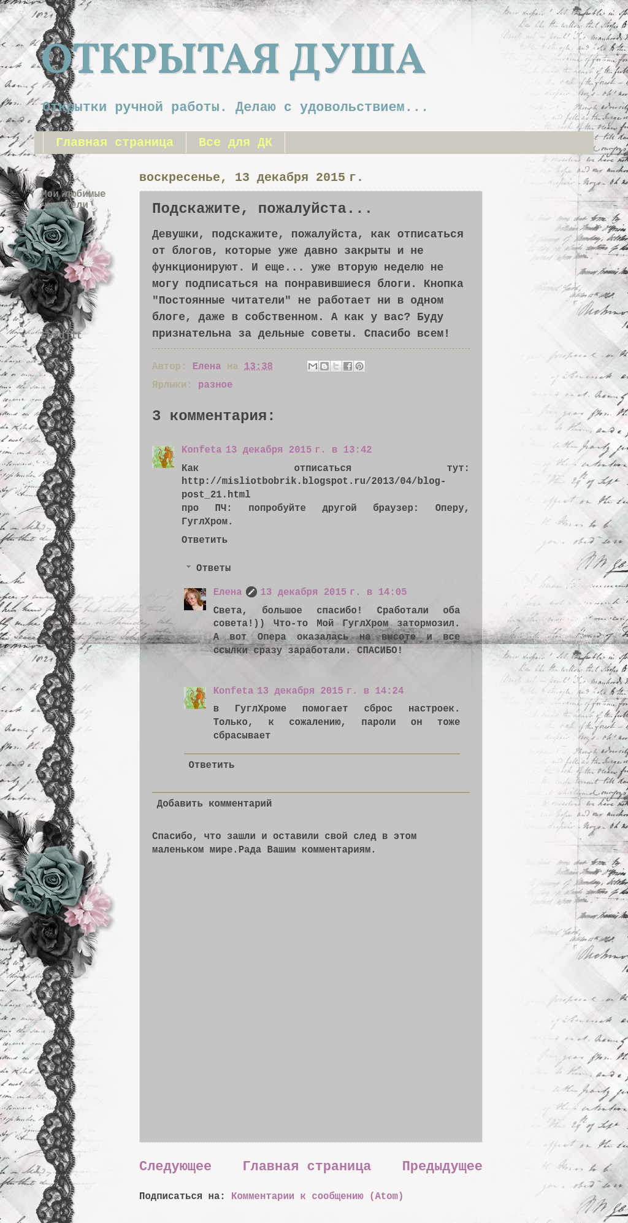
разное (215, 385)
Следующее (175, 1167)
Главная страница (115, 143)
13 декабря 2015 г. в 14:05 (334, 592)
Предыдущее (442, 1167)
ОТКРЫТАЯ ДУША (233, 62)
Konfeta (202, 450)
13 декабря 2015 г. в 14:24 (330, 691)
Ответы (213, 569)
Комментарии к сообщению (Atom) (317, 1196)
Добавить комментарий (214, 804)
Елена (227, 592)
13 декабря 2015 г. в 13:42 (299, 450)
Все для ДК (235, 143)
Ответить (205, 540)
